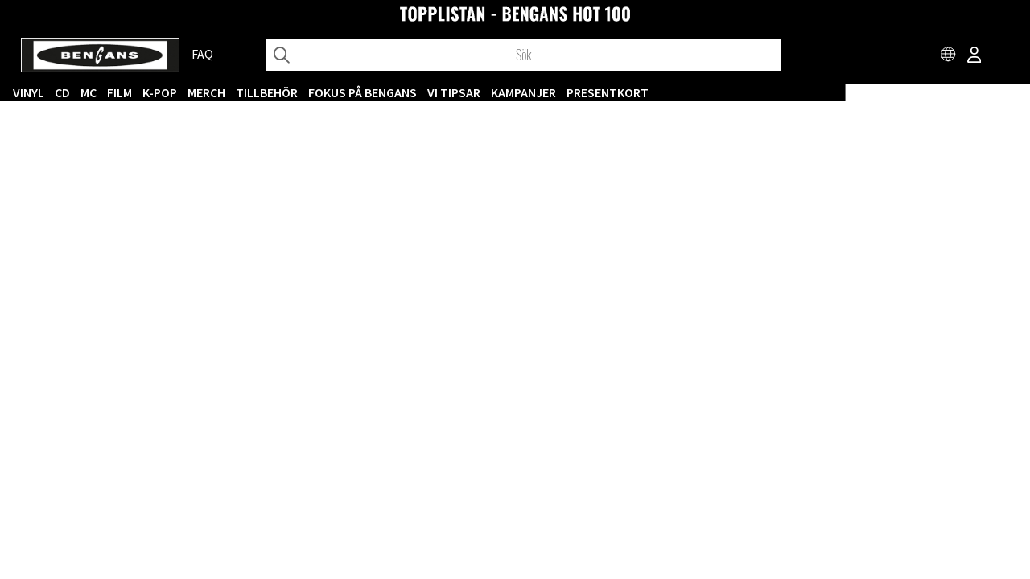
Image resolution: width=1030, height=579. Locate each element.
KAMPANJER (707, 92)
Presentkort (792, 92)
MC (273, 92)
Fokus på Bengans (546, 92)
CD (246, 92)
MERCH (391, 92)
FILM (303, 92)
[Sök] (523, 55)
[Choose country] (949, 56)
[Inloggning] (974, 56)
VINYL (213, 92)
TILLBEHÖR (451, 92)
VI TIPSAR (638, 92)
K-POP (344, 92)
